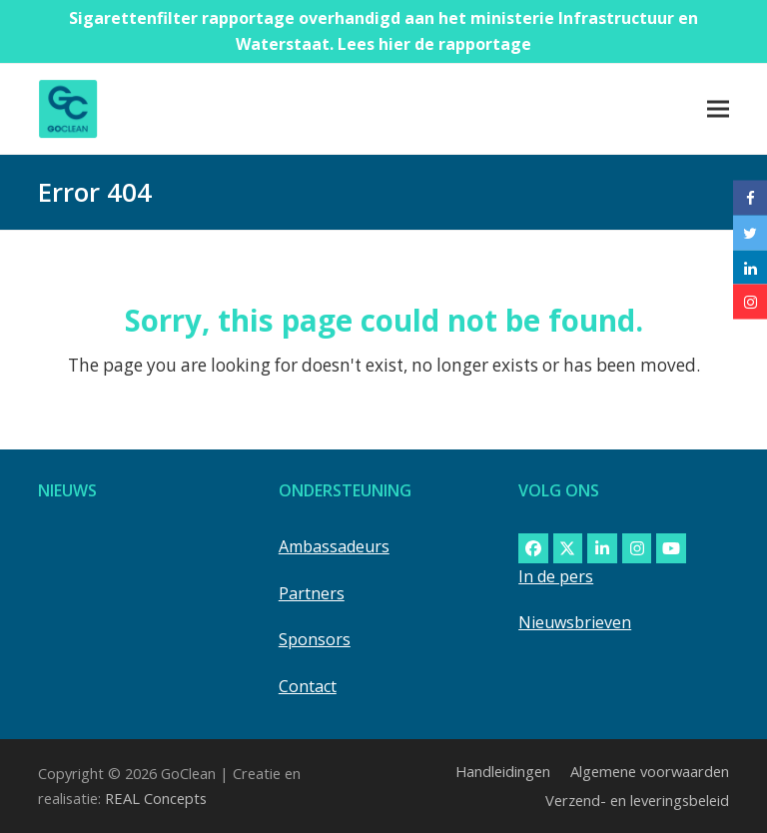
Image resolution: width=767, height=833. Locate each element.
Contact (308, 686)
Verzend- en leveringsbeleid (637, 800)
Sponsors (315, 639)
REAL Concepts (156, 798)
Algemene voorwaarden (649, 771)
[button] (718, 108)
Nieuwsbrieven (574, 622)
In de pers (555, 576)
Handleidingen (502, 771)
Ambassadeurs (334, 546)
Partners (312, 593)
